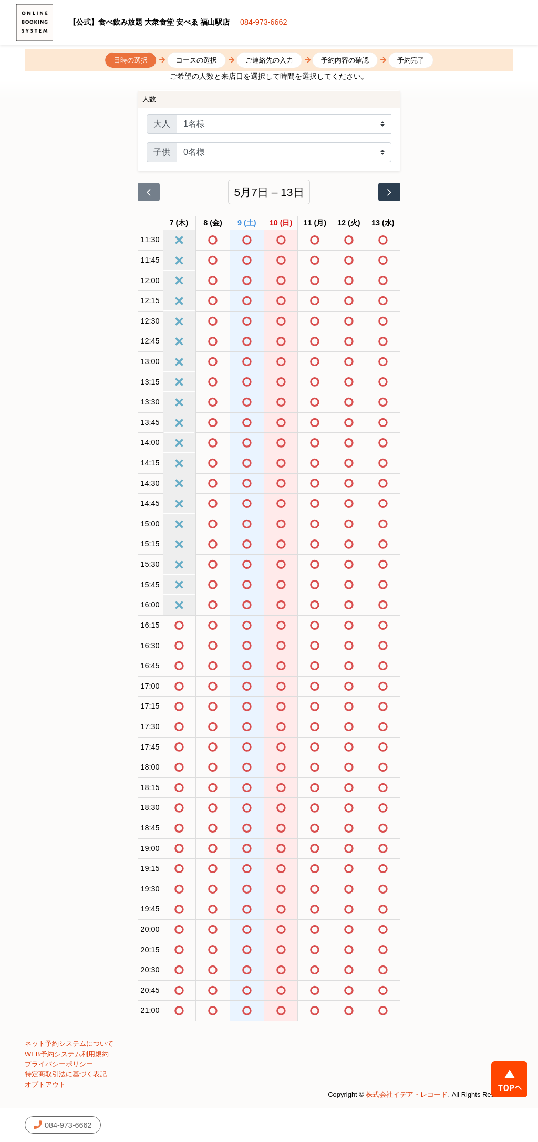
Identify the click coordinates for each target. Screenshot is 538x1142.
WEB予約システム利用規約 (67, 1054)
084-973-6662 (263, 22)
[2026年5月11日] (314, 223)
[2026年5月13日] (383, 223)
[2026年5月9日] (246, 223)
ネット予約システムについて (69, 1043)
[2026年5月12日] (349, 223)
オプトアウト (45, 1084)
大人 (161, 123)
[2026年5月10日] (281, 223)
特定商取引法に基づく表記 (66, 1074)
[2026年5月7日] (179, 223)
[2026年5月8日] (212, 223)
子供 (161, 152)
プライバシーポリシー (59, 1064)
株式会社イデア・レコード (407, 1094)
